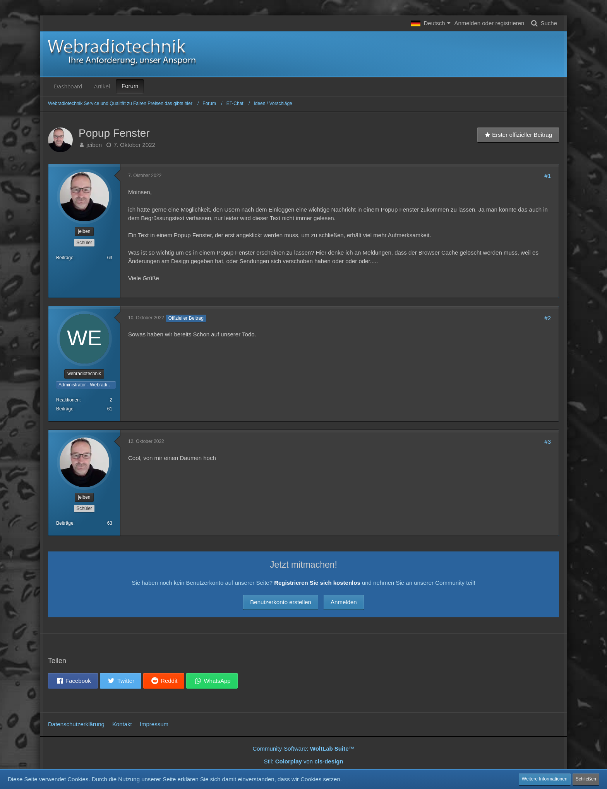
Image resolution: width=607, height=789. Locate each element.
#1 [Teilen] (547, 175)
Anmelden (344, 602)
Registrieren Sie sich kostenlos (317, 582)
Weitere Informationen (545, 779)
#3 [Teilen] (547, 441)
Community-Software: (303, 748)
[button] (430, 23)
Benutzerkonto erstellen (280, 602)
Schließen (586, 779)
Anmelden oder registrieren (489, 23)
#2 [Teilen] (547, 318)
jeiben (94, 144)
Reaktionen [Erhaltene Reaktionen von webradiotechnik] (68, 400)
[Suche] (542, 23)
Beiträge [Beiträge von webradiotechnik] (65, 409)
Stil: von (303, 761)
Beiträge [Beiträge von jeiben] (65, 257)
